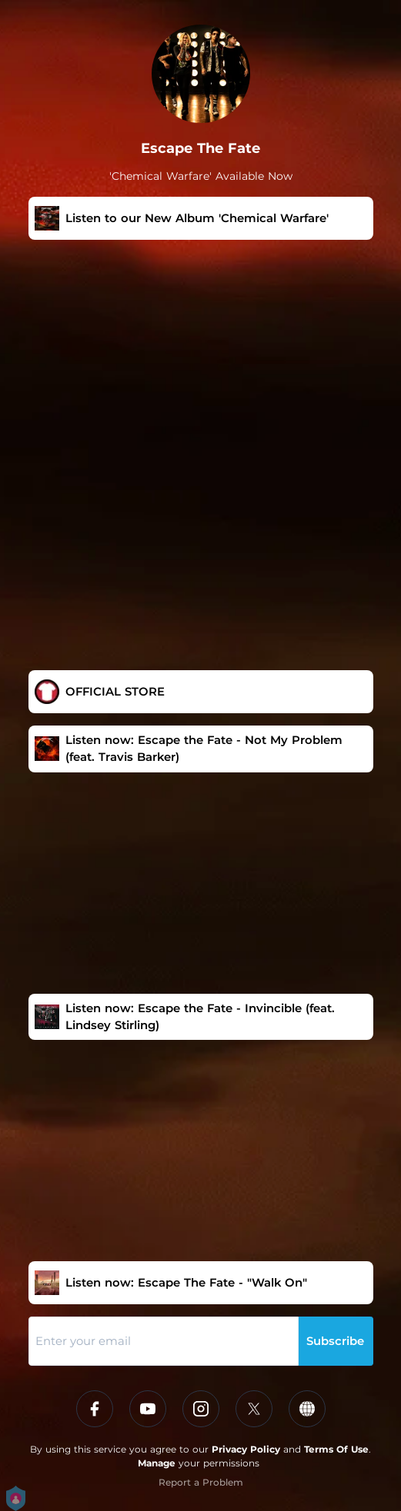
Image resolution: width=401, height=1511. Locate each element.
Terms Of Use (336, 1449)
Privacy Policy (246, 1449)
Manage (156, 1463)
